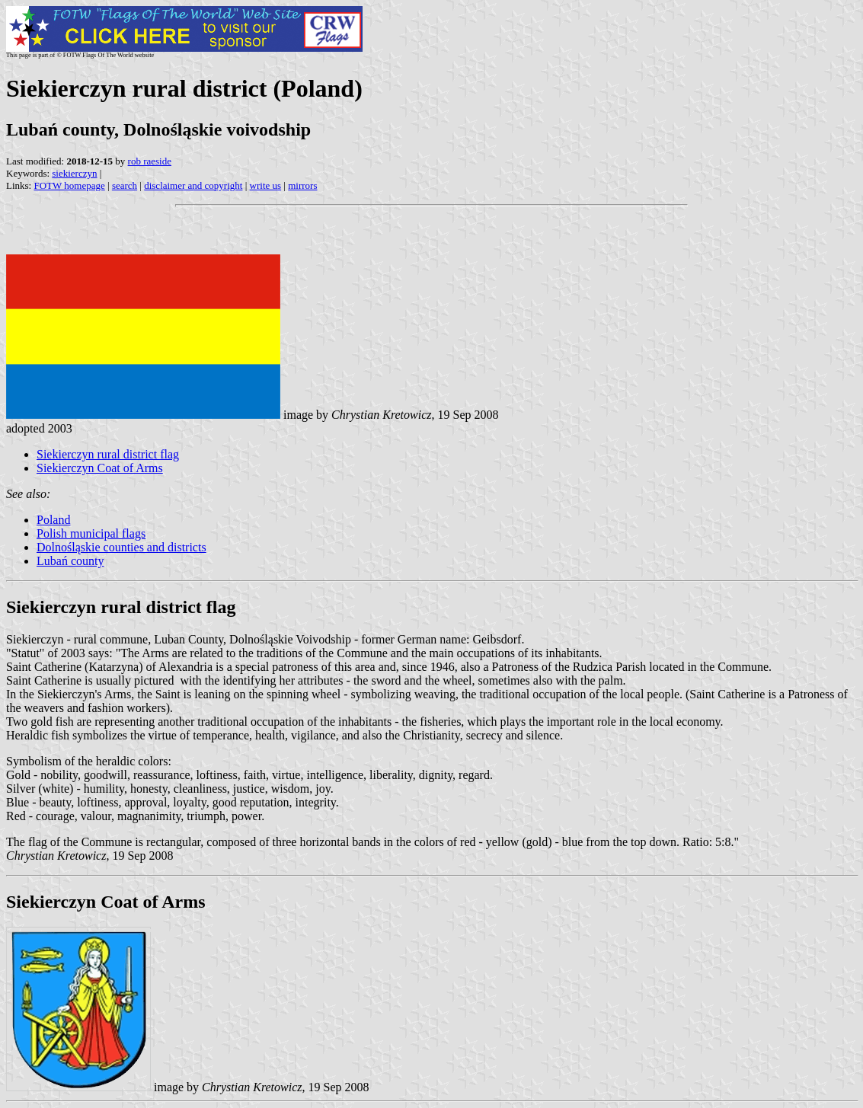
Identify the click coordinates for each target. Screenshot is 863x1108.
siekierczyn (74, 173)
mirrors (302, 185)
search (124, 185)
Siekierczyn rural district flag (108, 454)
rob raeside (149, 161)
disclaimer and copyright (193, 185)
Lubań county (70, 560)
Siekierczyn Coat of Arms (100, 467)
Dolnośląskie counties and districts (121, 547)
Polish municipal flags (91, 533)
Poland (53, 519)
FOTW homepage (69, 185)
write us (266, 185)
